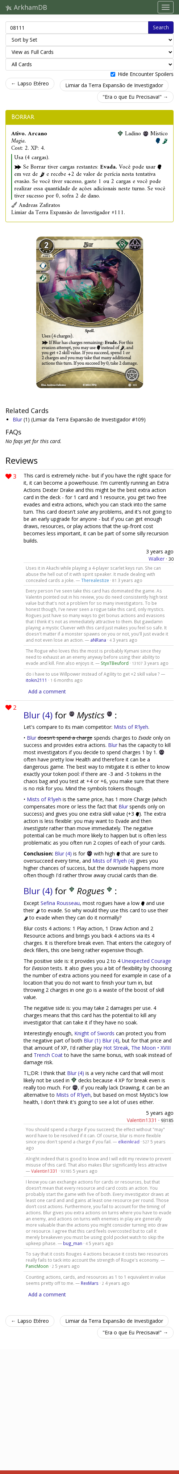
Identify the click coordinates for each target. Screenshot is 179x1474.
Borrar (22, 117)
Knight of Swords (94, 1033)
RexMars (90, 1283)
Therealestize (95, 580)
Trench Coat (48, 1055)
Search (161, 27)
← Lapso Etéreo (30, 83)
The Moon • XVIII (151, 1047)
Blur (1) (92, 1040)
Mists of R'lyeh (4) (113, 860)
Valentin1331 (142, 1120)
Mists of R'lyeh (131, 726)
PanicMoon (37, 1266)
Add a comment (47, 691)
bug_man (72, 1243)
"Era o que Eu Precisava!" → (135, 96)
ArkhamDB (26, 7)
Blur (18, 419)
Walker (157, 558)
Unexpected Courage (146, 960)
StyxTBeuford (115, 663)
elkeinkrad (129, 1141)
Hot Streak (115, 1047)
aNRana (98, 640)
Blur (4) (39, 715)
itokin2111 (36, 680)
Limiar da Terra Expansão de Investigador (114, 85)
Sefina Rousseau (60, 903)
